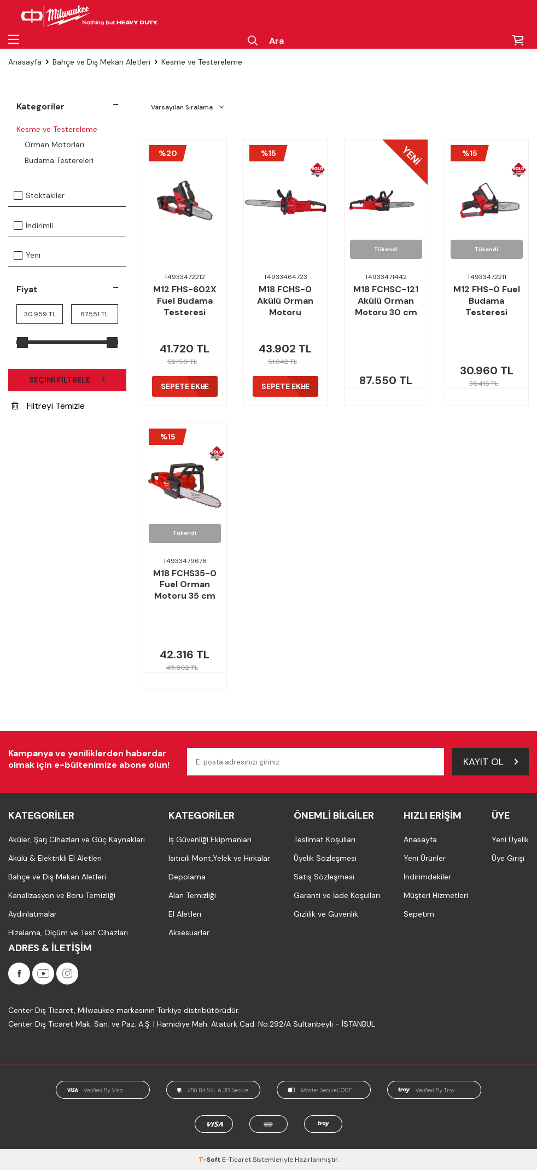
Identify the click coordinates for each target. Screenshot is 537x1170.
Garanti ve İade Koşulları (337, 895)
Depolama (187, 877)
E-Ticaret (236, 1159)
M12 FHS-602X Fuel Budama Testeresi (185, 301)
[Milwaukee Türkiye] (89, 16)
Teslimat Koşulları (324, 839)
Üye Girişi (508, 858)
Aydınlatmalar (32, 914)
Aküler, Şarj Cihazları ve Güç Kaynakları (76, 839)
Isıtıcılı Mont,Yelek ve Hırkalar (219, 858)
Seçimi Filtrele (67, 380)
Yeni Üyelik (510, 839)
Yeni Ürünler (425, 858)
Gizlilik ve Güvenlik (326, 914)
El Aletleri (184, 914)
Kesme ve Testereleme (56, 129)
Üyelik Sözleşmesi (325, 858)
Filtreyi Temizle (48, 406)
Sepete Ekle (185, 386)
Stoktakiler (39, 195)
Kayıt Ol (490, 761)
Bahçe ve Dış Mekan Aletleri (101, 62)
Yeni (27, 255)
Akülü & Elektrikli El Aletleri (55, 858)
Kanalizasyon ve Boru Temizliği (61, 895)
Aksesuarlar (188, 932)
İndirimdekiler (427, 877)
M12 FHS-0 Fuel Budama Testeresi (486, 301)
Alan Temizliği (192, 895)
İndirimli (33, 225)
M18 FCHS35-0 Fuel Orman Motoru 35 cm (185, 585)
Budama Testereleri (59, 160)
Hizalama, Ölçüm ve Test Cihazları (68, 932)
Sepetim (419, 914)
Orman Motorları (54, 144)
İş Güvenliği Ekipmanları (210, 839)
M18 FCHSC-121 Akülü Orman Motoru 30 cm (385, 301)
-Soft (210, 1159)
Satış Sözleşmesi (324, 877)
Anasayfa (25, 62)
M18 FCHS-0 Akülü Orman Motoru (285, 301)
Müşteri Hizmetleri (436, 895)
